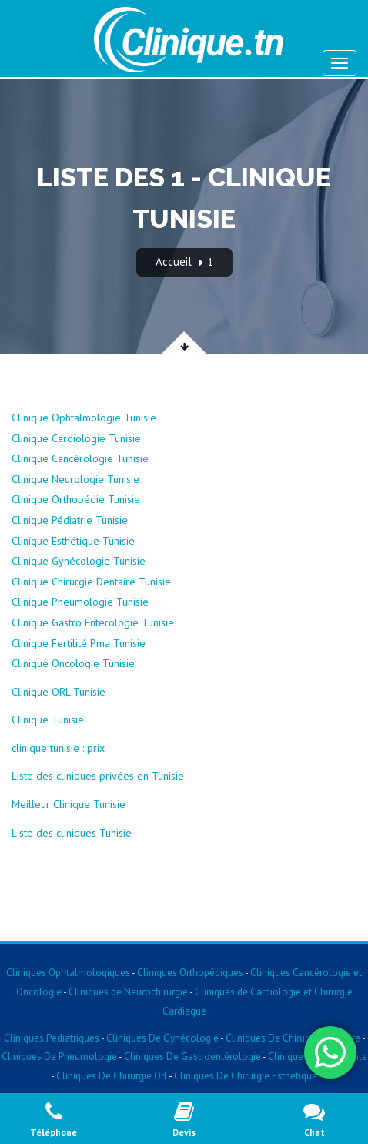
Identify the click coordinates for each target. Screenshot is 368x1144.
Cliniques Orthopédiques (189, 972)
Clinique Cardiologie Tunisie (76, 438)
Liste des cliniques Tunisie (72, 833)
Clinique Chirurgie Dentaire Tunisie (91, 582)
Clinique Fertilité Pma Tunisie (79, 643)
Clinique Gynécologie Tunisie (79, 561)
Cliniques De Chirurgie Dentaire (293, 1038)
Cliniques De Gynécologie (162, 1038)
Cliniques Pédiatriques (51, 1038)
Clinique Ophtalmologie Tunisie (84, 417)
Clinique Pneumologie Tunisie (80, 602)
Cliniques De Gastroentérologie (192, 1056)
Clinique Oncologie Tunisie (73, 663)
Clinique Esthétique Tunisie (73, 541)
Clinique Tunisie (48, 719)
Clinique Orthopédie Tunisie (76, 499)
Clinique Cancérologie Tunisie (80, 458)
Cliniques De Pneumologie (59, 1056)
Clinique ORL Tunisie (58, 692)
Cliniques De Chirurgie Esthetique (245, 1075)
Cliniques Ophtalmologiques (68, 972)
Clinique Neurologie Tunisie (75, 479)
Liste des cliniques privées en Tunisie (98, 776)
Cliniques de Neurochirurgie (128, 991)
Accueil (174, 261)
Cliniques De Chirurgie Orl (111, 1075)
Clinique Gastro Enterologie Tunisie (93, 622)
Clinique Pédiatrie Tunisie (70, 520)
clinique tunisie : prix (58, 748)
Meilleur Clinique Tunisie (68, 804)
